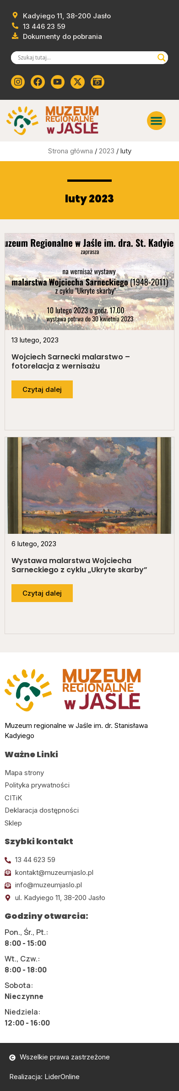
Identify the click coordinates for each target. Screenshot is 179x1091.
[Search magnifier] (161, 57)
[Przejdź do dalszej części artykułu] (42, 389)
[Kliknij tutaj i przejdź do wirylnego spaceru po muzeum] (97, 82)
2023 (106, 151)
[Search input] (85, 57)
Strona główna (70, 151)
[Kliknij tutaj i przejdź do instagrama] (18, 82)
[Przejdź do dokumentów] (56, 37)
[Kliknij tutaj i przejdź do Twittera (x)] (77, 82)
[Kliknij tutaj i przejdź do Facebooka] (37, 82)
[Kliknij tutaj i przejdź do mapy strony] (89, 773)
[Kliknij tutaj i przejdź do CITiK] (89, 798)
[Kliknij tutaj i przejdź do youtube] (58, 82)
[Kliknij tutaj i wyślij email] (89, 873)
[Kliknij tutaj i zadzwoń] (89, 860)
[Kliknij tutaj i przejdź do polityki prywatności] (89, 785)
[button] (156, 120)
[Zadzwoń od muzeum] (38, 27)
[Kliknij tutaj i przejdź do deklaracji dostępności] (89, 810)
